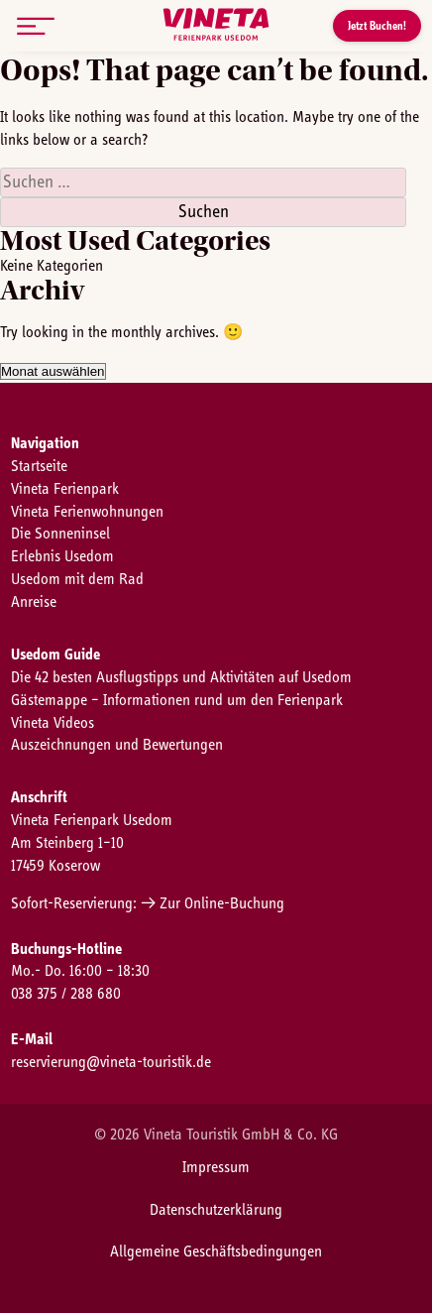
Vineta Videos (52, 723)
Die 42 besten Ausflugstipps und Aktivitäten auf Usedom (181, 677)
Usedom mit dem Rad (77, 579)
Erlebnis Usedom (62, 556)
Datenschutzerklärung (216, 1210)
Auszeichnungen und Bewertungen (117, 745)
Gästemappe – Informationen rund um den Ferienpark (177, 700)
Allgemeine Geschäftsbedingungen (216, 1251)
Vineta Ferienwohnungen (87, 512)
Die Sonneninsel (60, 533)
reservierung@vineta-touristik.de (111, 1062)
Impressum (216, 1167)
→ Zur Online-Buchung (212, 903)
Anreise (33, 602)
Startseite (39, 466)
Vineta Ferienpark (65, 489)
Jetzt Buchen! (377, 26)
